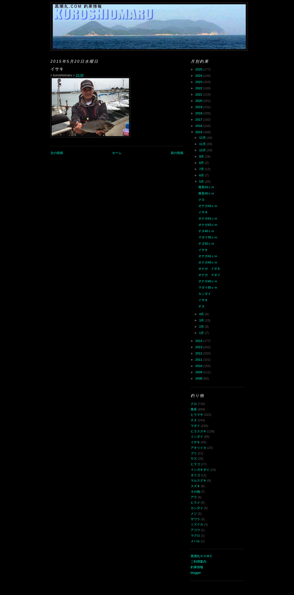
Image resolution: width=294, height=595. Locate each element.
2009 (199, 372)
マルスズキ (198, 480)
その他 (195, 491)
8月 (202, 163)
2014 (199, 341)
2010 (199, 366)
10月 (203, 150)
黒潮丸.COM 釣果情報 (78, 6)
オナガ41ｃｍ (207, 218)
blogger (196, 572)
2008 (199, 378)
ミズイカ (197, 524)
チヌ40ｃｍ (206, 231)
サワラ (195, 519)
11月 (203, 144)
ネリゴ (195, 475)
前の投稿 (177, 153)
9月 (202, 156)
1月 (202, 333)
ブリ (194, 453)
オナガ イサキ (209, 268)
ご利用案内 (198, 561)
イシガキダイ (200, 469)
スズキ (195, 486)
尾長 (194, 409)
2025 (199, 69)
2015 (199, 132)
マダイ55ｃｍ (207, 237)
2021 (199, 94)
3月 (202, 320)
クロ (201, 199)
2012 (199, 353)
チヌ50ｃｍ (206, 243)
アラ (194, 497)
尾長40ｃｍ (206, 193)
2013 (199, 347)
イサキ (203, 212)
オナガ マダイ (209, 275)
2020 (199, 101)
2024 (199, 75)
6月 (202, 175)
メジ (194, 513)
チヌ (201, 306)
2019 (199, 107)
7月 (202, 169)
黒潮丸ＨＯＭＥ (202, 556)
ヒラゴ (195, 464)
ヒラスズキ (198, 431)
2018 (199, 113)
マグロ (195, 535)
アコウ (195, 530)
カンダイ (204, 294)
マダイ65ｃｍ (207, 287)
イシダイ (197, 436)
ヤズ (194, 458)
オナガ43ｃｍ (207, 206)
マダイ (195, 426)
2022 (199, 88)
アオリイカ (198, 448)
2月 (202, 326)
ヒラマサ (197, 414)
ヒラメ (195, 502)
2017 (199, 119)
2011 (199, 359)
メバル (195, 541)
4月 (202, 314)
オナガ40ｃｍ (207, 262)
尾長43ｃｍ (206, 187)
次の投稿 (56, 153)
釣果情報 (197, 567)
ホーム (117, 153)
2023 (199, 82)
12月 (203, 137)
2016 (199, 126)
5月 (202, 181)
